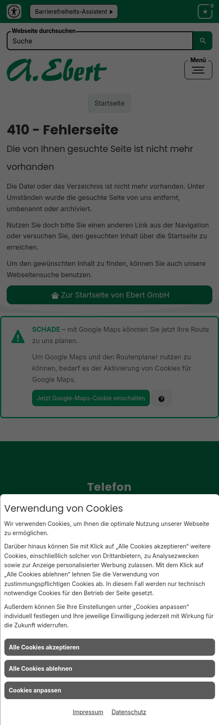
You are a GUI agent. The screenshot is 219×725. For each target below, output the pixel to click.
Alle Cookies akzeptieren (44, 647)
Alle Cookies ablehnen (40, 668)
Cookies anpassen (35, 690)
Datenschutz (129, 711)
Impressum (88, 711)
